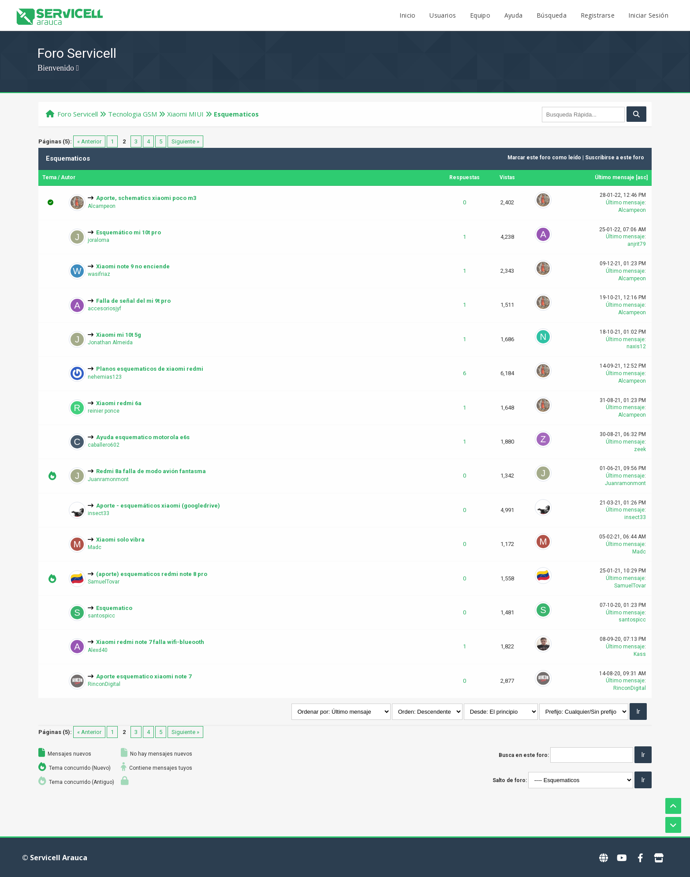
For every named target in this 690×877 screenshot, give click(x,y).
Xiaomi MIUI (185, 113)
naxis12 (636, 346)
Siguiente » (185, 141)
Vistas (507, 177)
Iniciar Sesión (648, 15)
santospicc (101, 616)
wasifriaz (99, 274)
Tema (49, 177)
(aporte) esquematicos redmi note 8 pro (151, 574)
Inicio (407, 15)
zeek (640, 449)
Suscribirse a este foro (614, 157)
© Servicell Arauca (54, 857)
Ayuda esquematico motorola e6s (143, 437)
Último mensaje (614, 177)
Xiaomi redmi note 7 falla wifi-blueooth (150, 642)
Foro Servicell (77, 113)
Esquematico (114, 608)
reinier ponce (103, 411)
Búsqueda (552, 15)
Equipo (480, 15)
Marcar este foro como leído (544, 157)
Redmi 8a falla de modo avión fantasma (151, 471)
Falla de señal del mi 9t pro (133, 300)
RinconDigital (104, 684)
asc (642, 177)
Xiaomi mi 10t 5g (118, 334)
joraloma (98, 240)
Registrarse (598, 15)
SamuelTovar (103, 582)
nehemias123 (105, 377)
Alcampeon (102, 206)
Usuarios (442, 15)
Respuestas (464, 177)
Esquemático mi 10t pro (128, 232)
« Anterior (89, 141)
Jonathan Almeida (110, 342)
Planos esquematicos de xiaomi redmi (149, 368)
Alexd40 (98, 650)
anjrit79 (636, 244)
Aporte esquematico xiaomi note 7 (143, 676)
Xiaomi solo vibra (120, 539)
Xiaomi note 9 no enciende (133, 266)
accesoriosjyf (104, 308)
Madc (94, 547)
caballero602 (103, 445)
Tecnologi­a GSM (132, 113)
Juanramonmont (108, 479)
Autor (68, 177)
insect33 (98, 513)
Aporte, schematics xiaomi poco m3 (146, 198)
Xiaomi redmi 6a (119, 403)
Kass (640, 654)
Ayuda (513, 15)
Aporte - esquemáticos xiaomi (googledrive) (158, 505)
